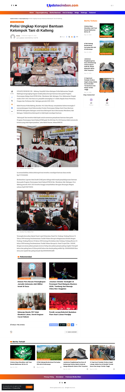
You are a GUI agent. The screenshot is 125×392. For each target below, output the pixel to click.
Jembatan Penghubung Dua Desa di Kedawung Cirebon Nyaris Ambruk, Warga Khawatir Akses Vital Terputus (90, 63)
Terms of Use (18, 388)
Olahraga (53, 278)
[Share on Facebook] (66, 37)
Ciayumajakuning (18, 22)
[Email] (72, 37)
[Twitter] (13, 5)
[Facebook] (11, 5)
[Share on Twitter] (69, 37)
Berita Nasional (24, 278)
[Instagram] (91, 101)
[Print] (74, 37)
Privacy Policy (7, 388)
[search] (108, 5)
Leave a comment (69, 332)
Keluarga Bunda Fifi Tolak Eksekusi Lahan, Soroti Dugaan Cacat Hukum (31, 314)
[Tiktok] (107, 101)
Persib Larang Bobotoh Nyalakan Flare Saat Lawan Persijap (61, 314)
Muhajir (18, 36)
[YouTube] (16, 5)
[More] (77, 37)
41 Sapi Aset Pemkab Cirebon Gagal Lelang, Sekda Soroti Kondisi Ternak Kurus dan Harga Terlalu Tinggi (90, 82)
